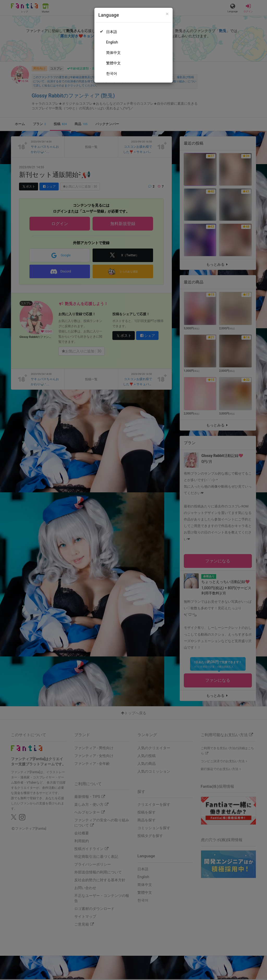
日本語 (111, 32)
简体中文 (113, 53)
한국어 (111, 73)
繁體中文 (113, 63)
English (112, 42)
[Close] (167, 14)
